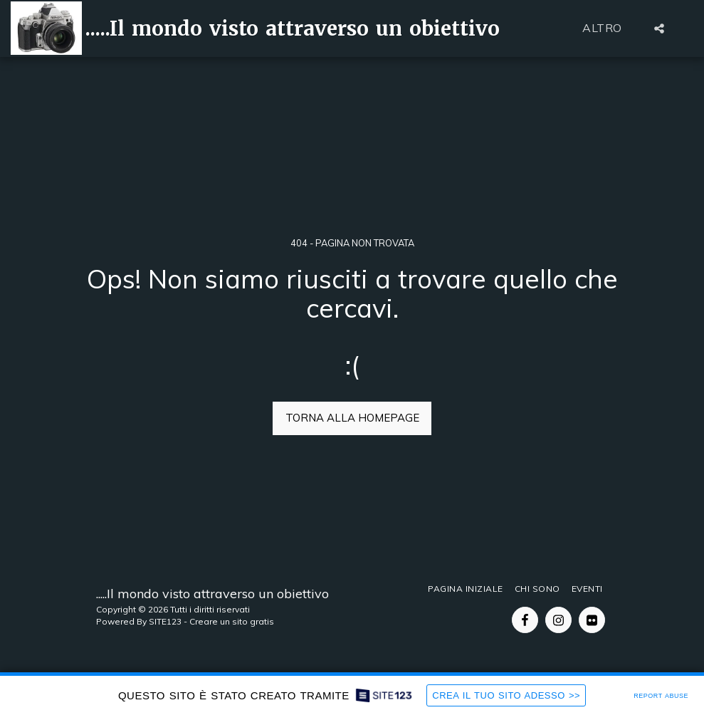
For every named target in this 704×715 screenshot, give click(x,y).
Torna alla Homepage (352, 417)
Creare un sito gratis (231, 621)
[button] (659, 28)
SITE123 (165, 621)
